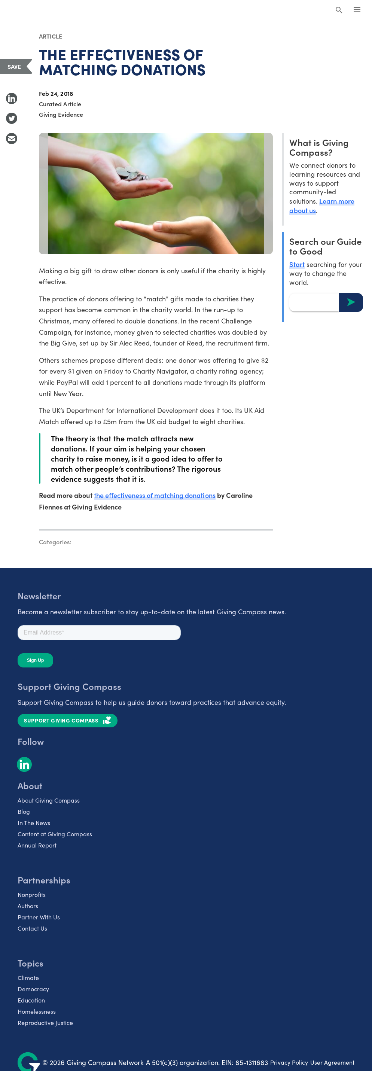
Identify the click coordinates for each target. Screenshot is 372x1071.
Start (296, 264)
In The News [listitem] (34, 823)
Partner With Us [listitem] (39, 917)
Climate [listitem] (28, 978)
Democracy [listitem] (33, 989)
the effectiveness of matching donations (155, 495)
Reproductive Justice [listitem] (45, 1022)
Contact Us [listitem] (32, 928)
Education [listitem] (31, 1000)
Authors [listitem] (28, 906)
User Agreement (332, 1062)
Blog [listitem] (24, 811)
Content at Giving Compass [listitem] (55, 834)
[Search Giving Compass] (339, 10)
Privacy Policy (289, 1062)
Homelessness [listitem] (37, 1011)
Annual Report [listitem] (37, 845)
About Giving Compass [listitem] (49, 800)
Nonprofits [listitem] (32, 894)
